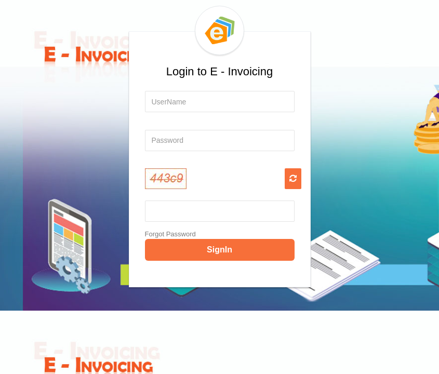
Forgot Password (170, 234)
